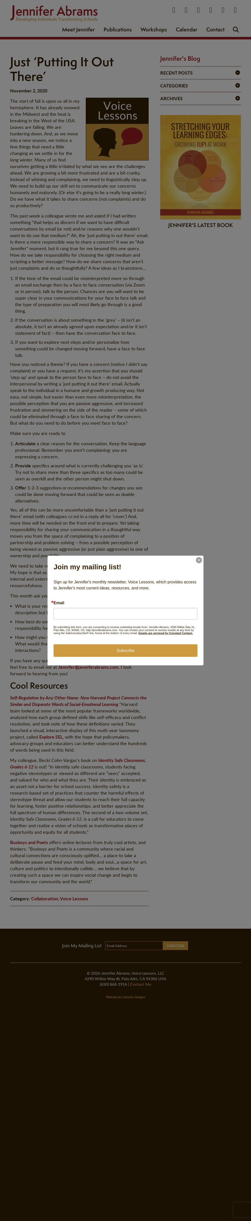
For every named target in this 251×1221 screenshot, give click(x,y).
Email (59, 603)
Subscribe (125, 650)
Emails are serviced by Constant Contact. (166, 633)
